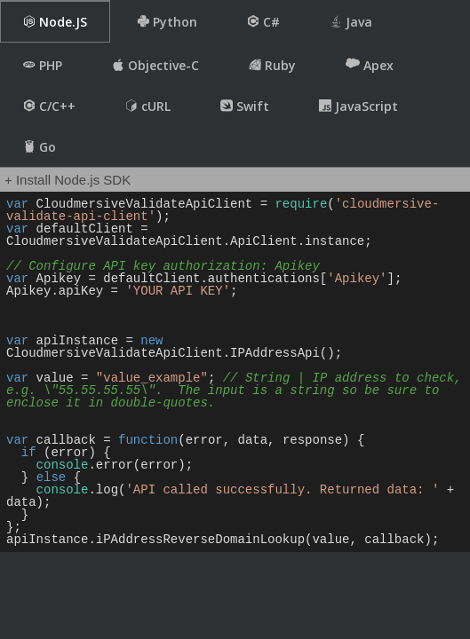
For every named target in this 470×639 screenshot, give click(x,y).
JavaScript (358, 106)
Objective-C (155, 65)
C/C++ (49, 106)
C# (263, 21)
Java (351, 21)
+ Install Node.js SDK (67, 179)
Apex (370, 65)
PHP (42, 65)
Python (167, 21)
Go (39, 146)
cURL (148, 106)
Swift (244, 106)
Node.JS (55, 21)
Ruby (272, 65)
